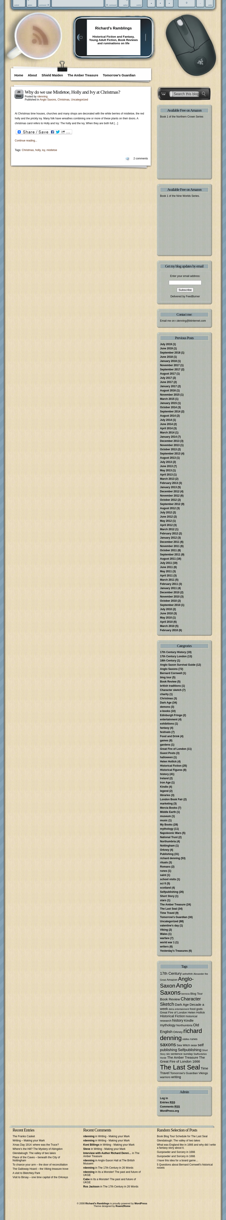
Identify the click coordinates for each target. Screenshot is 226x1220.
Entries (167, 1102)
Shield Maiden (52, 75)
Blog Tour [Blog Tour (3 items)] (196, 993)
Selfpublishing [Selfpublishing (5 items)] (190, 1050)
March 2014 (167, 432)
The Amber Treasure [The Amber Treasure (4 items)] (182, 1057)
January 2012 (168, 537)
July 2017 (166, 377)
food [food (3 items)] (193, 1009)
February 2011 (169, 584)
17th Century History (173, 652)
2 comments (141, 158)
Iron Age (165, 782)
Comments (170, 1106)
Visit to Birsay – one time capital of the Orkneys (40, 1177)
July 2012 (166, 512)
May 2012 (166, 520)
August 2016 (168, 390)
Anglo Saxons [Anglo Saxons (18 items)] (176, 989)
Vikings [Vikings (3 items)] (203, 1073)
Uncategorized (79, 99)
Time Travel (167, 913)
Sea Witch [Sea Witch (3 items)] (183, 1045)
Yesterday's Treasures (174, 950)
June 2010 (166, 613)
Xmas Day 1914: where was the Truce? (36, 1144)
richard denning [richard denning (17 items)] (181, 1034)
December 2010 (169, 592)
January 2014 (168, 436)
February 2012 (169, 533)
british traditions (170, 685)
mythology (166, 828)
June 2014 (166, 424)
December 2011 (169, 541)
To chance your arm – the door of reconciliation (40, 1164)
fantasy (164, 727)
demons (165, 706)
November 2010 (170, 596)
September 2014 (170, 411)
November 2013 (170, 445)
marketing (166, 803)
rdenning (42, 96)
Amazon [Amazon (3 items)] (172, 979)
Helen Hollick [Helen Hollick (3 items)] (196, 1012)
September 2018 (170, 352)
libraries (165, 795)
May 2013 (166, 470)
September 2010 (170, 605)
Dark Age (165, 702)
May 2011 (166, 571)
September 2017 (170, 369)
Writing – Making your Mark (29, 1140)
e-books (165, 711)
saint (163, 875)
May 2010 (166, 617)
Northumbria (168, 841)
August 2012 (168, 508)
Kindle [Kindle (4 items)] (189, 1020)
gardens (165, 744)
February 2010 (169, 630)
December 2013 (169, 441)
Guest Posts (167, 753)
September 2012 (170, 504)
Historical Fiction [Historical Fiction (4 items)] (172, 1016)
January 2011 (168, 588)
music (164, 820)
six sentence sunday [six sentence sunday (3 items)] (179, 1054)
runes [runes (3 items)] (193, 1039)
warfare (165, 938)
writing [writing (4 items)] (176, 1077)
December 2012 (169, 491)
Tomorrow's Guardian (173, 917)
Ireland (164, 778)
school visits (168, 879)
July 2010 (166, 609)
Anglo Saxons (48, 99)
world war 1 (167, 942)
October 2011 (168, 550)
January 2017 (168, 386)
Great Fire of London (173, 748)
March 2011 (167, 579)
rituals (164, 862)
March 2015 (167, 398)
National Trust (169, 837)
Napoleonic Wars (170, 833)
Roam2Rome (123, 1206)
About (32, 75)
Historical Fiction (170, 765)
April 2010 (166, 621)
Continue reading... (26, 140)
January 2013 (168, 487)
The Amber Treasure (83, 75)
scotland (165, 887)
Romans (165, 866)
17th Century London (173, 656)
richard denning (170, 858)
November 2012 (170, 495)
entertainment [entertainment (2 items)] (182, 1009)
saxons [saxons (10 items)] (168, 1044)
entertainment (168, 719)
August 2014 (168, 415)
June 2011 (166, 567)
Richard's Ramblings (113, 28)
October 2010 (168, 600)
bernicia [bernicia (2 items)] (185, 993)
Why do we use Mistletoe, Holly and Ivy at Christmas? (72, 92)
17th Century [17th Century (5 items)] (171, 973)
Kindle (164, 786)
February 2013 (169, 483)
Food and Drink (169, 736)
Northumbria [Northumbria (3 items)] (184, 1025)
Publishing (166, 854)
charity (164, 694)
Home (18, 75)
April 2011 (166, 575)
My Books (166, 824)
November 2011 (170, 546)
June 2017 (166, 382)
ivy (43, 150)
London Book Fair (171, 799)
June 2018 (166, 356)
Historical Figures (171, 769)
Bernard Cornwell (171, 673)
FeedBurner (193, 296)
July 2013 (166, 462)
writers (164, 946)
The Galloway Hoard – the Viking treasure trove (40, 1168)
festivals (165, 732)
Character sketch (170, 690)
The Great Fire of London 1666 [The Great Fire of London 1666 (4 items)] (182, 1059)
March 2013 (167, 478)
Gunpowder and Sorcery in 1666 (176, 1152)
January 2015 (168, 403)
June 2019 (166, 348)
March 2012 (167, 529)
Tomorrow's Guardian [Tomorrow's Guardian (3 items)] (184, 1073)
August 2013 (168, 457)
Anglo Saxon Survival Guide (178, 664)
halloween (166, 757)
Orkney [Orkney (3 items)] (178, 1032)
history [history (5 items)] (177, 1020)
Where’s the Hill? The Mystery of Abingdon (37, 1148)
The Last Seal (168, 908)
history (164, 774)
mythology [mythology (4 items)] (167, 1025)
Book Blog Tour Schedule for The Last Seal (182, 1136)
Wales (164, 934)
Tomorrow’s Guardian (119, 75)
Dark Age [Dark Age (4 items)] (182, 1004)
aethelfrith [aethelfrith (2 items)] (188, 974)
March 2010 (167, 626)
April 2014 (166, 428)
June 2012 (166, 516)
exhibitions (167, 723)
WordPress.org (169, 1110)
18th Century (168, 660)
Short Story (167, 896)
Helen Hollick (168, 761)
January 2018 (168, 361)
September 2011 (170, 554)
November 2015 (170, 394)
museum (165, 816)
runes (163, 870)
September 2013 (170, 453)
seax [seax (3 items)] (194, 1045)
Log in (164, 1098)
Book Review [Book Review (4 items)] (170, 999)
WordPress (140, 1203)
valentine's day (169, 925)
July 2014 (166, 419)
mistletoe (52, 150)
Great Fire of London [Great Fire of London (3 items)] (173, 1012)
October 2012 (168, 499)
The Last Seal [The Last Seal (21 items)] (180, 1067)
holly (38, 150)
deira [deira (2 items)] (171, 1009)
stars (163, 900)
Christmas (64, 99)
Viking (164, 929)
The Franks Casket (24, 1136)
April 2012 (166, 525)
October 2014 (168, 407)
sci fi (163, 883)
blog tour (165, 677)
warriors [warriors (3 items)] (165, 1077)
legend (164, 791)
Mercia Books (168, 807)
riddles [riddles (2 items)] (186, 1039)
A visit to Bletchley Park (26, 1173)
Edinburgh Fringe (171, 715)
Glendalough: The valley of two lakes (34, 1153)
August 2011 (168, 558)
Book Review (168, 681)
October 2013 (168, 449)
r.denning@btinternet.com (190, 320)
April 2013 (166, 474)
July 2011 (166, 563)
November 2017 (170, 365)
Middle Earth (168, 812)
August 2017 (168, 373)
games (164, 740)
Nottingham (167, 845)
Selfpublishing (169, 891)
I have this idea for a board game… (177, 1160)
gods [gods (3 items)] (199, 1009)
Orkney (164, 849)
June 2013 (166, 466)
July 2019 (166, 344)
